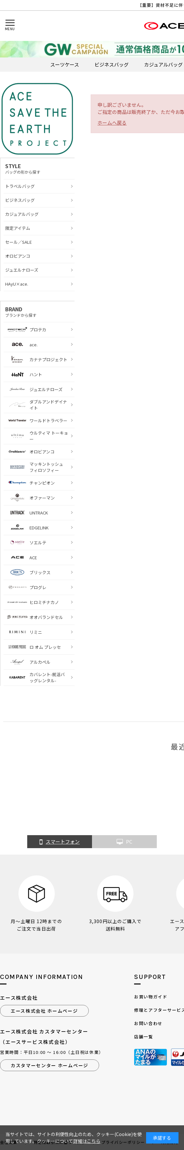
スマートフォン (60, 842)
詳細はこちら (86, 1141)
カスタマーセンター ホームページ (49, 1065)
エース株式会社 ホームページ (44, 1011)
